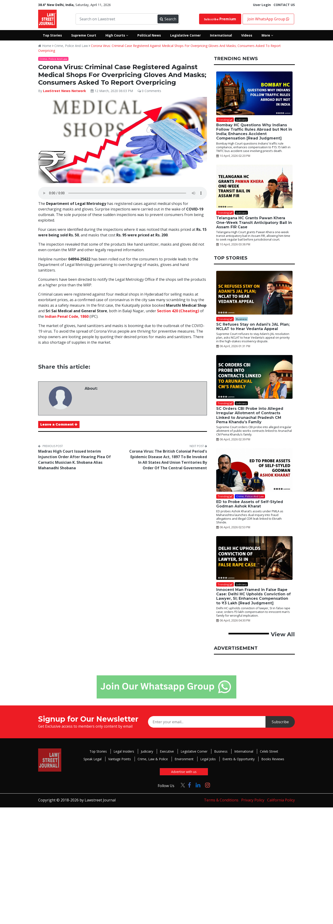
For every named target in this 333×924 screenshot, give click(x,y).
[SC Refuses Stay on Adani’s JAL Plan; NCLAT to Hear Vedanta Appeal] (254, 293)
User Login (262, 5)
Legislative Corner (194, 751)
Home (44, 45)
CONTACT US (284, 5)
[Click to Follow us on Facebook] (189, 785)
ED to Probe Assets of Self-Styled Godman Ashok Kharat (249, 504)
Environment (184, 759)
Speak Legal (92, 759)
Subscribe (220, 19)
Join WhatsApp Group (268, 19)
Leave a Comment (58, 424)
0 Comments (149, 91)
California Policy (281, 800)
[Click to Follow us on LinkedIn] (198, 785)
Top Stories (98, 751)
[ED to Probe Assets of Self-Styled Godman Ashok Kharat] (254, 470)
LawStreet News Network (64, 91)
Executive (167, 751)
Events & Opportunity (238, 759)
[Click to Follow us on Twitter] (181, 785)
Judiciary (147, 751)
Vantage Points (119, 759)
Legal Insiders (124, 751)
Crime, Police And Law (71, 45)
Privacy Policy (252, 800)
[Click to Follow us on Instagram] (207, 785)
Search (168, 19)
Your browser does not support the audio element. (122, 193)
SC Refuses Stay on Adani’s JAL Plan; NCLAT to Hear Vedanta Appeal (253, 326)
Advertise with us (184, 771)
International (243, 751)
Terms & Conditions (221, 800)
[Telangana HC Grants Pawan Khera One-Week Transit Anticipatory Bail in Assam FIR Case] (254, 186)
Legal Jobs (208, 759)
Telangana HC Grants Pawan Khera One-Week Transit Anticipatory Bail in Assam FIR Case (254, 222)
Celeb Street (269, 751)
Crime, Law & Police (153, 759)
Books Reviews (272, 759)
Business (221, 751)
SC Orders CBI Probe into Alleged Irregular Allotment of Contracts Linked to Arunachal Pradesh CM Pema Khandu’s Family (249, 415)
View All (283, 634)
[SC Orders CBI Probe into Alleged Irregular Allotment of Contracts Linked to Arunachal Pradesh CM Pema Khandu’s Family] (254, 377)
